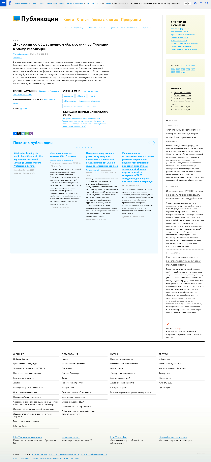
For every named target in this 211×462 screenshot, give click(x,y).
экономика (192, 49)
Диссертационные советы (122, 373)
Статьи (83, 19)
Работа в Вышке (20, 426)
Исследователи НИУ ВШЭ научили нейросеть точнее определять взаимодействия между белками (185, 194)
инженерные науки (179, 40)
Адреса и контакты (39, 454)
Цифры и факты (20, 359)
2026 (188, 65)
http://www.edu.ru (118, 437)
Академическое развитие (122, 382)
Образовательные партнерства (76, 406)
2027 (183, 65)
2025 (193, 65)
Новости (171, 120)
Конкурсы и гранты (119, 387)
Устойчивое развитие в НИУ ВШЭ (29, 368)
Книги (68, 19)
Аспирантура (68, 387)
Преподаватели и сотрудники (27, 373)
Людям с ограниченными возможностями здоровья (32, 415)
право (173, 49)
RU (186, 3)
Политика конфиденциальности (94, 454)
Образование (43, 91)
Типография (164, 373)
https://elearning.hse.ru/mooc (173, 437)
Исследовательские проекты (124, 363)
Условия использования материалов (64, 454)
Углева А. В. (17, 57)
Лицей (65, 359)
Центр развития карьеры (73, 397)
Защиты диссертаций (120, 378)
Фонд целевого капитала (25, 392)
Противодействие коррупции (27, 397)
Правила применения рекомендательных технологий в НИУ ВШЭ (40, 458)
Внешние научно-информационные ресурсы (130, 392)
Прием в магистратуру (72, 382)
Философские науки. (21, 54)
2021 (188, 69)
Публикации (39, 18)
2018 (178, 72)
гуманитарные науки (179, 37)
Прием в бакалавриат (72, 373)
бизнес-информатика (180, 28)
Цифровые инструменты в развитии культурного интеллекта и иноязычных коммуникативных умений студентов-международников (102, 159)
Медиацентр (165, 378)
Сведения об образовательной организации (34, 409)
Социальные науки (182, 106)
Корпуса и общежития (23, 378)
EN (189, 3)
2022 (183, 69)
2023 (178, 69)
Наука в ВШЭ (147, 28)
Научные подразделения (121, 359)
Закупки (17, 382)
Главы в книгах (105, 19)
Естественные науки (182, 95)
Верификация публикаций (75, 28)
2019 (173, 72)
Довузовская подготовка (73, 363)
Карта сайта (74, 458)
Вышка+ (65, 378)
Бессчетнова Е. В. (56, 160)
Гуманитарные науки (182, 92)
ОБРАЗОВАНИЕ (70, 354)
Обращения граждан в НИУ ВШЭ (28, 387)
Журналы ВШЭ (165, 382)
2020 (193, 69)
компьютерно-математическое (184, 43)
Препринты (131, 19)
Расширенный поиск (97, 28)
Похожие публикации (33, 142)
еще (183, 72)
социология (182, 49)
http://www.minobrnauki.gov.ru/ (27, 437)
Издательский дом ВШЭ (170, 363)
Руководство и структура (25, 363)
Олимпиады (67, 368)
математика (176, 46)
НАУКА (114, 354)
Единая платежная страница (26, 421)
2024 (173, 69)
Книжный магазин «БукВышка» (172, 368)
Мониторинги (116, 368)
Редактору (201, 454)
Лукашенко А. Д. (92, 170)
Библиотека (164, 359)
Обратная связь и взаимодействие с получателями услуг (78, 412)
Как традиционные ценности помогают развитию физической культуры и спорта (183, 260)
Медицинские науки (182, 98)
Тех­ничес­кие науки (182, 109)
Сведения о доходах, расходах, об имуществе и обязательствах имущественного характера (36, 403)
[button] (77, 147)
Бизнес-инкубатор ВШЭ (73, 401)
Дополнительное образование (76, 392)
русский (23, 108)
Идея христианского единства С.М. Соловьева (63, 154)
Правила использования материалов (123, 28)
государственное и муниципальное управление (183, 33)
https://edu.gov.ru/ (71, 437)
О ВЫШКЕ (18, 354)
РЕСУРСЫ (164, 354)
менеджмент (187, 46)
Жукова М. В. (69, 160)
